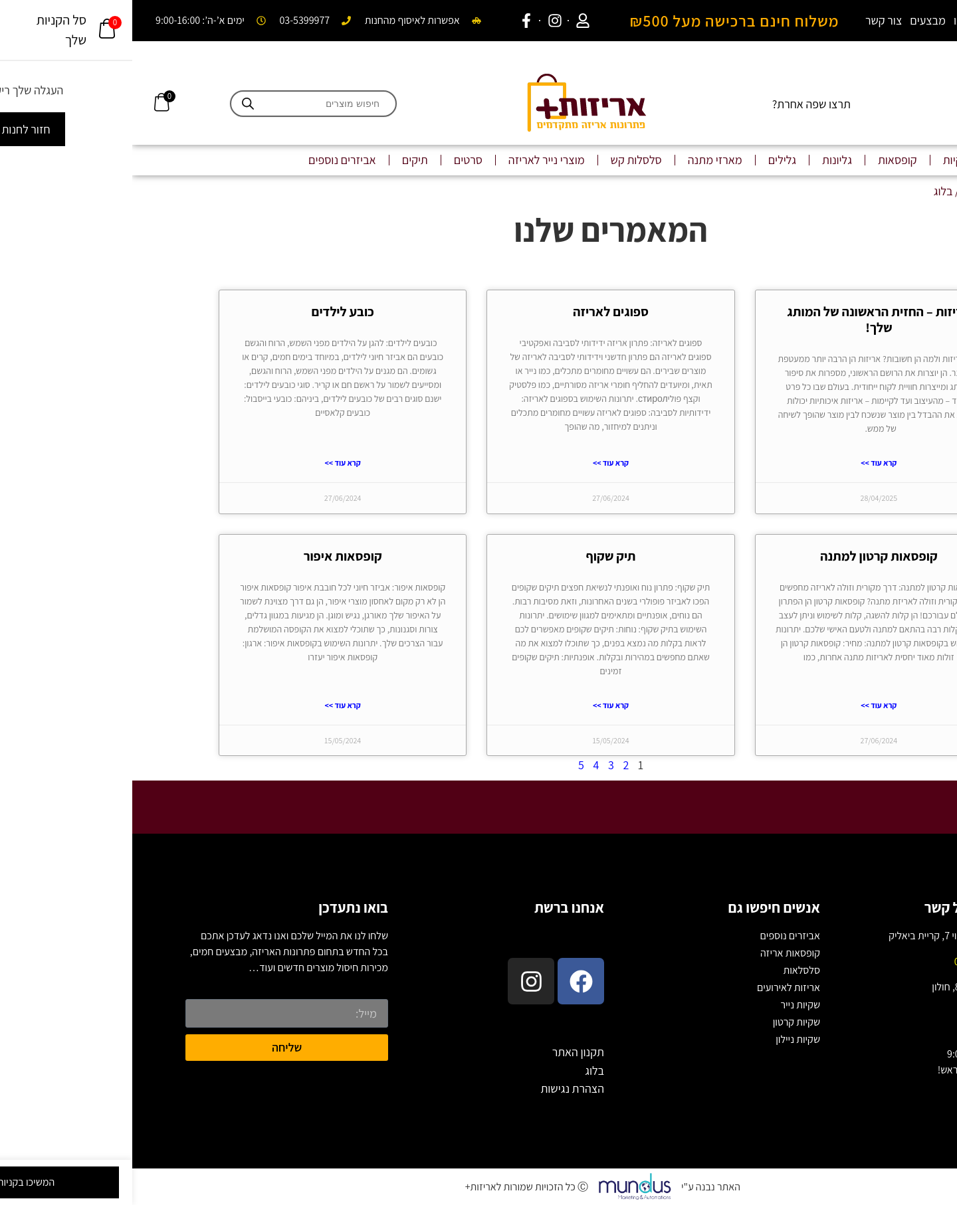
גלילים (650, 159)
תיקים (283, 159)
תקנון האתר (446, 1052)
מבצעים (795, 20)
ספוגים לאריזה (478, 311)
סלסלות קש (504, 159)
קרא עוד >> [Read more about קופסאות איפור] (211, 705)
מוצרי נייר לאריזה (414, 159)
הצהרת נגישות (440, 1088)
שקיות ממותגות (897, 159)
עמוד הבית (853, 191)
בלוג (925, 20)
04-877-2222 (849, 962)
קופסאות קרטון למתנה (746, 556)
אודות (895, 20)
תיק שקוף (478, 556)
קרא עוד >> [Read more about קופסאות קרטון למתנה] (746, 705)
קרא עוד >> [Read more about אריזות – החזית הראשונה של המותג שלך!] (746, 463)
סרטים (336, 159)
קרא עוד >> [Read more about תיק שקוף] (478, 705)
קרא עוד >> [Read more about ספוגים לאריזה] (478, 463)
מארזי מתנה (583, 159)
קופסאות (765, 159)
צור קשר (751, 20)
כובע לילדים (210, 311)
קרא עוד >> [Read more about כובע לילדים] (211, 463)
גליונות (705, 159)
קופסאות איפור (210, 556)
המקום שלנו (847, 20)
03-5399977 (850, 1012)
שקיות (824, 159)
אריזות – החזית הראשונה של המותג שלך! (746, 319)
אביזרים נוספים (210, 159)
